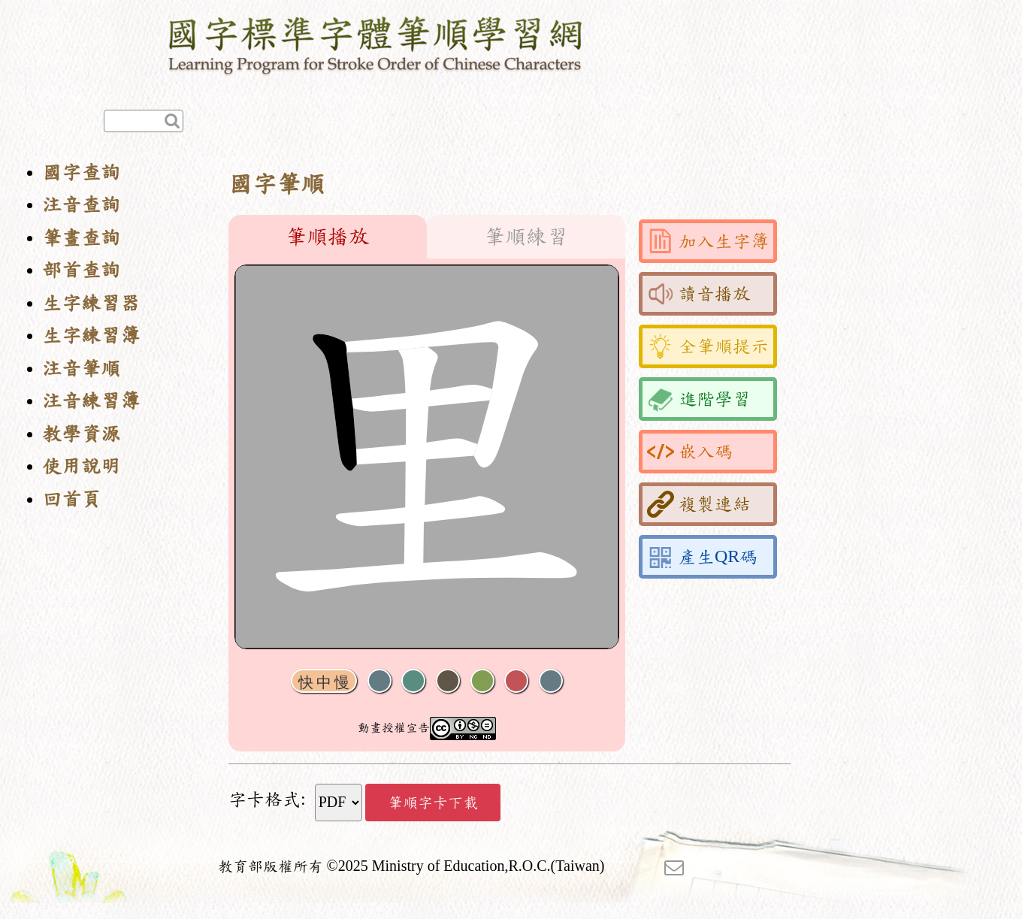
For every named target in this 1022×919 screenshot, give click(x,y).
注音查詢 (81, 204)
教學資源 (81, 434)
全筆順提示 (708, 346)
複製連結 (699, 504)
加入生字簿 (708, 241)
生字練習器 (91, 303)
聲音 (379, 681)
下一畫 (448, 681)
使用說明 (81, 466)
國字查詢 (81, 172)
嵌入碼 (690, 451)
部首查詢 (81, 270)
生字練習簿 (91, 335)
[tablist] (426, 236)
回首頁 (71, 499)
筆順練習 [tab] (526, 236)
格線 (516, 681)
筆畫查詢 (81, 237)
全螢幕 (551, 681)
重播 (482, 681)
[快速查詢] (143, 121)
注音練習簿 (91, 400)
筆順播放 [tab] (328, 236)
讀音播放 (699, 293)
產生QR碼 (702, 556)
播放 (413, 681)
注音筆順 (81, 368)
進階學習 (699, 399)
